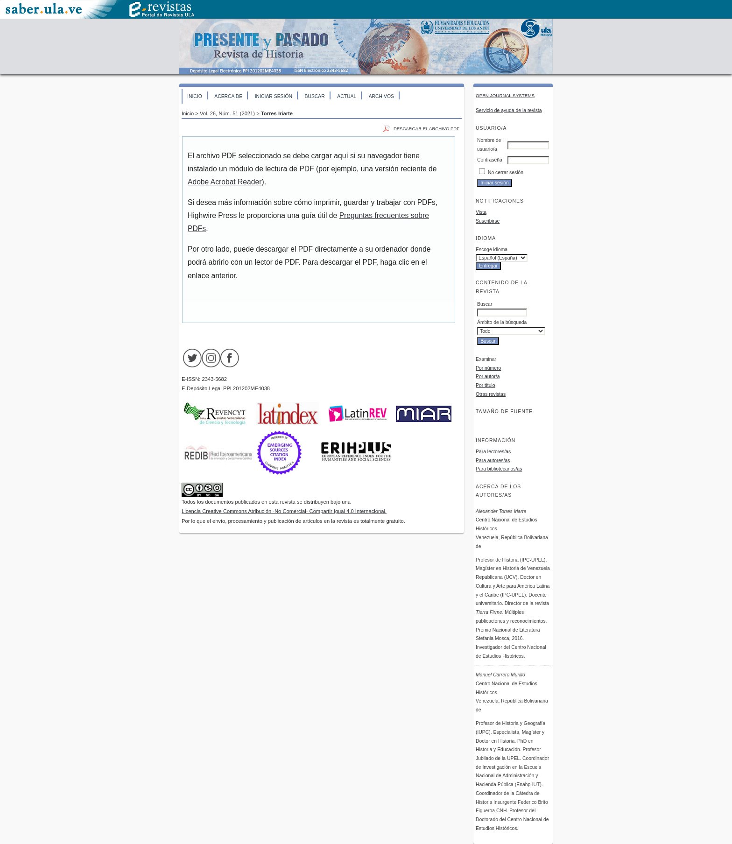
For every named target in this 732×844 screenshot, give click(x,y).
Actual (346, 96)
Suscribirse (488, 221)
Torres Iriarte (277, 113)
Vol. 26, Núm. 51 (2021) (227, 113)
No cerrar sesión (505, 172)
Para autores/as (493, 460)
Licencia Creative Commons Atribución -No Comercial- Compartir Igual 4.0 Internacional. (284, 511)
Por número (488, 368)
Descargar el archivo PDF (426, 128)
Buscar (314, 96)
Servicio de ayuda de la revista (509, 110)
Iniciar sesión (273, 96)
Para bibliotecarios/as (499, 468)
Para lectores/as (493, 451)
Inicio (194, 96)
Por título (485, 385)
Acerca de (228, 96)
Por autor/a (488, 376)
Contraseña (489, 159)
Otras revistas (491, 394)
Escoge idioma (491, 249)
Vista (481, 212)
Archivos (381, 96)
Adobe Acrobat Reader (224, 182)
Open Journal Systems (505, 95)
